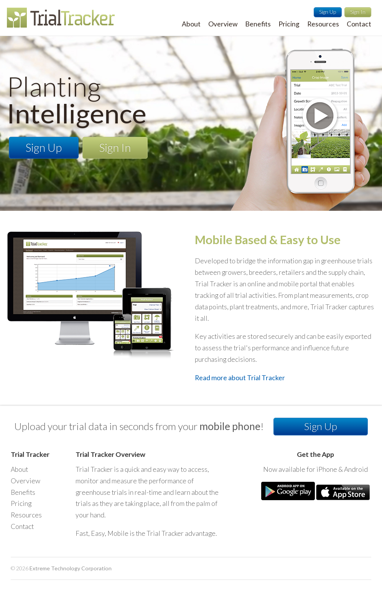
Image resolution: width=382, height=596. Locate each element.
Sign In (358, 11)
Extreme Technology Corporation (71, 568)
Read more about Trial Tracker (240, 378)
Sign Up (327, 11)
